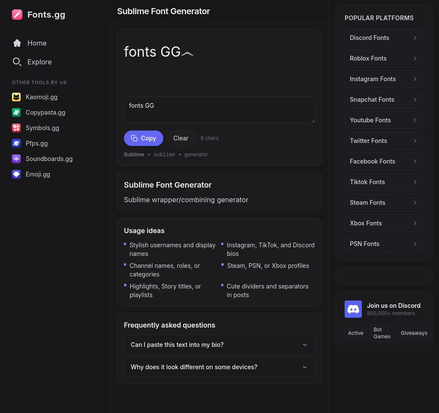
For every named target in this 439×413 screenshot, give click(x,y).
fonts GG (219, 110)
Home (29, 43)
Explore (32, 62)
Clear (181, 138)
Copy (143, 138)
